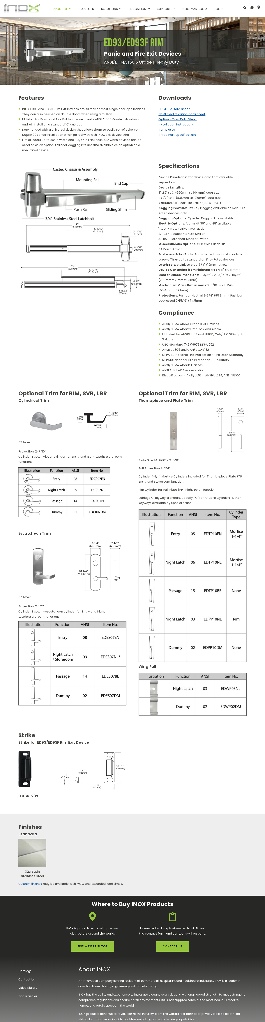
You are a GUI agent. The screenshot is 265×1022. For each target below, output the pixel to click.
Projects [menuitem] (86, 9)
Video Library (27, 988)
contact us (172, 946)
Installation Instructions (176, 124)
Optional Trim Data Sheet (177, 119)
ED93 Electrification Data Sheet (181, 114)
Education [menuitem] (137, 9)
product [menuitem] (60, 9)
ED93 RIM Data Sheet (174, 109)
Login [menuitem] (219, 9)
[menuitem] (252, 8)
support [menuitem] (164, 9)
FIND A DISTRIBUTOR (92, 946)
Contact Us (26, 979)
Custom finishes (30, 884)
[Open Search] (244, 7)
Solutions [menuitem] (109, 9)
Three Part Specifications (177, 135)
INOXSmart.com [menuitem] (194, 9)
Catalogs (24, 971)
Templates (166, 129)
